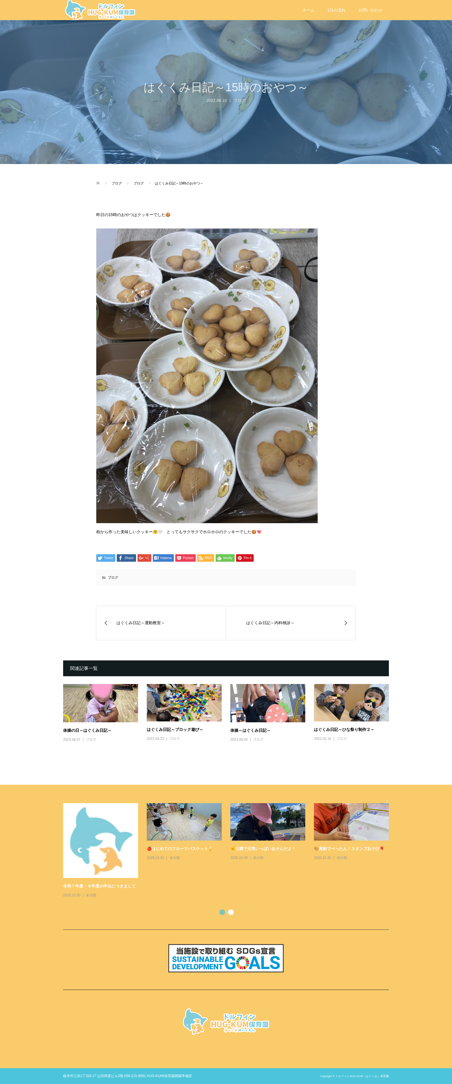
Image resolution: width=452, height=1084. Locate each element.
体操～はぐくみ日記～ (250, 730)
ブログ (239, 100)
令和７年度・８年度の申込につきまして (99, 886)
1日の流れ (336, 10)
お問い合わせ (370, 10)
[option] (230, 851)
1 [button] (222, 912)
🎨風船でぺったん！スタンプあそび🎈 (349, 848)
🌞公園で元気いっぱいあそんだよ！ (263, 848)
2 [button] (231, 912)
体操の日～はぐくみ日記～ (87, 730)
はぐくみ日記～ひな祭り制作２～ (344, 729)
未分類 (91, 895)
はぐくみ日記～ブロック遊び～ (175, 729)
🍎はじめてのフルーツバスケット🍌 (180, 848)
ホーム (308, 10)
